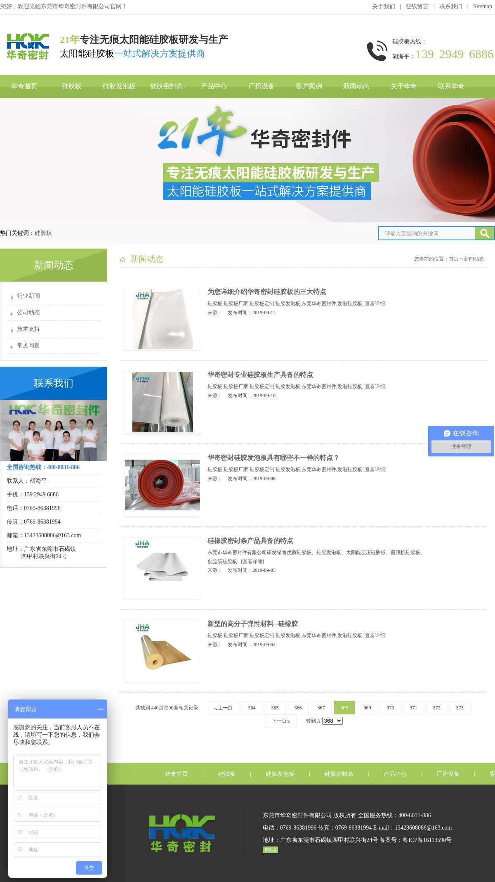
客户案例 (309, 86)
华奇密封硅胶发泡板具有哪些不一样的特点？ (273, 457)
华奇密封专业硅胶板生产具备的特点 (260, 374)
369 (367, 708)
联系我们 (450, 6)
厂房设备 (261, 86)
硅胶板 (72, 86)
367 (321, 708)
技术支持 (28, 329)
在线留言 (417, 6)
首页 (454, 259)
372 (437, 708)
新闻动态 (356, 86)
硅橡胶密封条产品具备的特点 (250, 540)
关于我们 (383, 6)
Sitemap (482, 6)
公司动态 (28, 312)
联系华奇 (451, 86)
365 (275, 708)
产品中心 (214, 86)
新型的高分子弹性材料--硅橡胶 (252, 623)
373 (460, 708)
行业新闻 (28, 296)
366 (298, 708)
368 (344, 708)
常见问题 (28, 345)
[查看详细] (375, 303)
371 (413, 708)
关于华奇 (404, 86)
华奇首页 (24, 86)
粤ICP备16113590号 (427, 840)
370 (390, 708)
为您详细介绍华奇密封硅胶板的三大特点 (266, 291)
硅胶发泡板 (119, 86)
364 (252, 708)
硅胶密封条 (166, 86)
